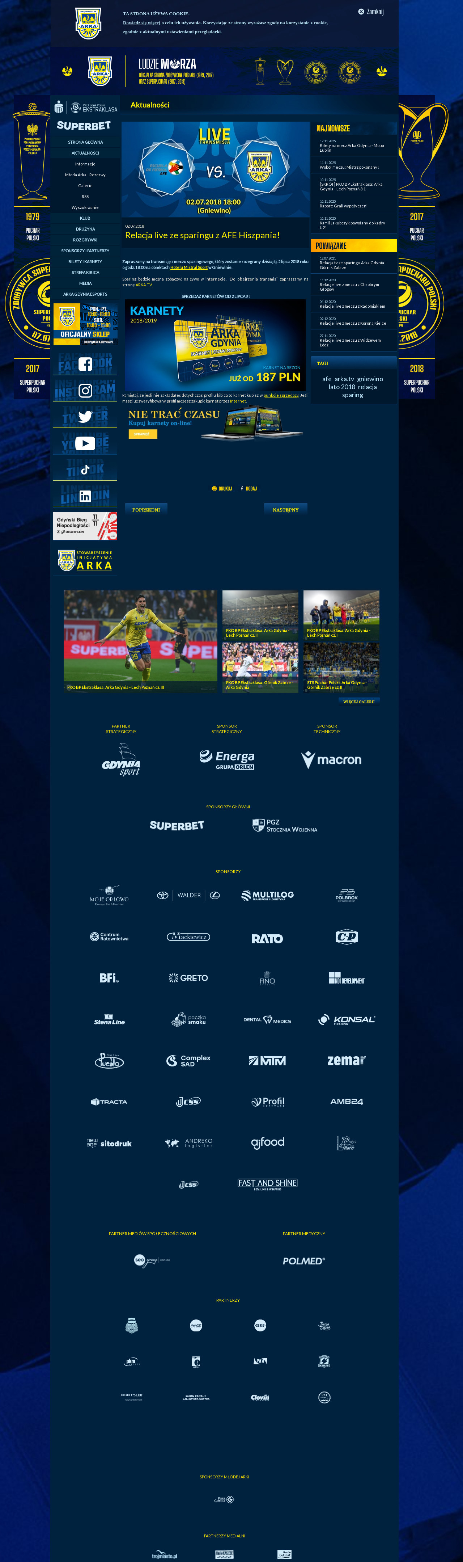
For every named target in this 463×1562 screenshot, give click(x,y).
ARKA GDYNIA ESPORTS (85, 294)
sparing (352, 395)
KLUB (85, 218)
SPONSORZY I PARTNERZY (85, 250)
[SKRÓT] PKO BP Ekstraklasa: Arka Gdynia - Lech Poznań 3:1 (351, 186)
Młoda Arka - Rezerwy (85, 174)
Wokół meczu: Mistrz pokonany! (349, 167)
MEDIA (85, 283)
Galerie (85, 185)
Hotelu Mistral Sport (189, 267)
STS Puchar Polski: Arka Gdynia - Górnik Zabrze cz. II (337, 685)
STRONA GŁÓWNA (85, 142)
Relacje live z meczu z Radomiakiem (352, 306)
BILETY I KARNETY (85, 261)
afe (327, 379)
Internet (238, 401)
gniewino (370, 379)
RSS (85, 196)
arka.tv (344, 379)
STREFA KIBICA (85, 272)
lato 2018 (342, 387)
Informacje (85, 163)
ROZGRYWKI (85, 239)
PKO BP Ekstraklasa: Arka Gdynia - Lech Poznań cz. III (115, 687)
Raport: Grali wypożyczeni (344, 205)
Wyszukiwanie (85, 207)
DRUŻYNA (85, 229)
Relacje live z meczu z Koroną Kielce (353, 323)
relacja (367, 387)
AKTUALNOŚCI (85, 153)
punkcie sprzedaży (281, 395)
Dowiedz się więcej (141, 22)
